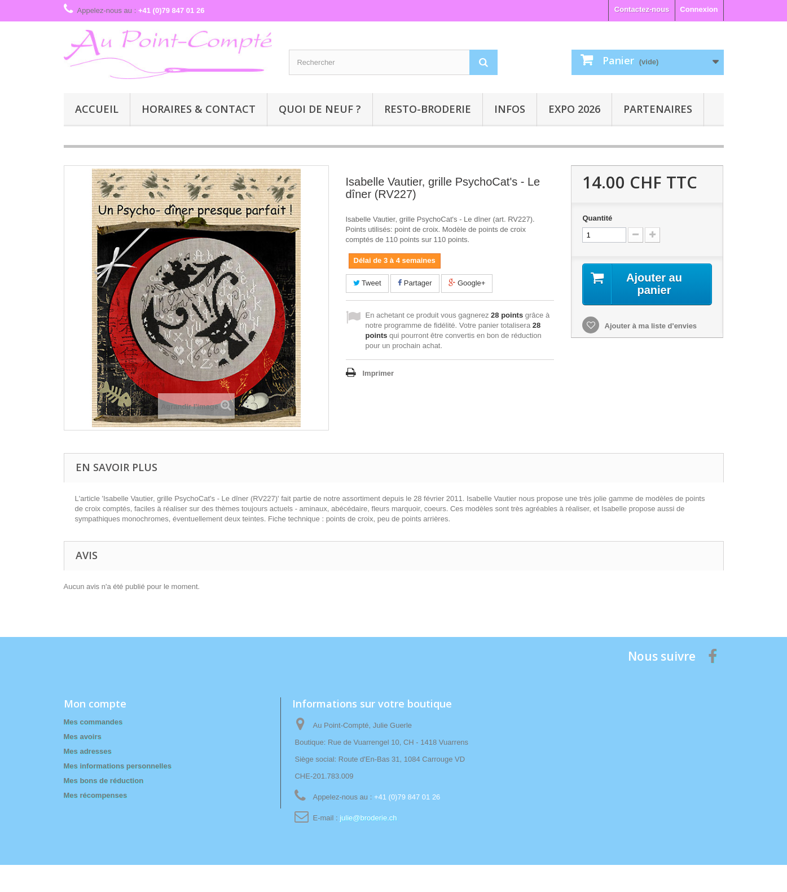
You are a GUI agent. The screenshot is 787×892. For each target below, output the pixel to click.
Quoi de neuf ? (320, 109)
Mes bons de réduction (104, 780)
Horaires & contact (199, 109)
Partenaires (657, 109)
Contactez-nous (642, 9)
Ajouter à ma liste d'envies (650, 326)
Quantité (597, 218)
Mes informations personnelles (118, 766)
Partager (415, 283)
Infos (509, 109)
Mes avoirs (83, 736)
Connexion (699, 9)
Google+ (467, 283)
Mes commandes (93, 722)
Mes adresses (88, 751)
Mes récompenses (95, 795)
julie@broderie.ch (368, 818)
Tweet (367, 283)
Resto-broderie (427, 109)
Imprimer (378, 373)
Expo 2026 (574, 109)
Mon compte (95, 703)
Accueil (96, 109)
